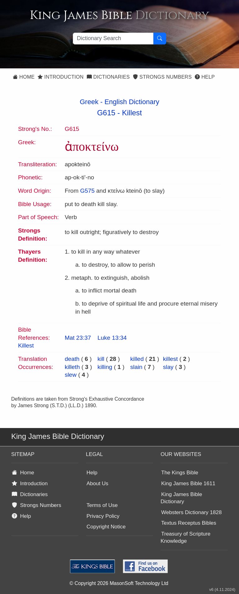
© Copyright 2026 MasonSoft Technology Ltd (118, 583)
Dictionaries (108, 77)
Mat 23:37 (78, 337)
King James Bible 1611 (188, 483)
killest (170, 359)
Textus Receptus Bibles (188, 523)
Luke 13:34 (112, 337)
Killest (132, 112)
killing (104, 367)
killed (136, 359)
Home (24, 77)
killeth (72, 367)
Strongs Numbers (162, 77)
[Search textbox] (113, 38)
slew (71, 374)
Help (205, 77)
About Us (97, 483)
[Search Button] (159, 38)
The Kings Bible (179, 473)
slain (136, 367)
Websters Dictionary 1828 (191, 512)
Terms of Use (102, 505)
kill (100, 359)
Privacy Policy (103, 516)
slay (168, 367)
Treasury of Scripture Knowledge (185, 537)
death (72, 359)
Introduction (60, 77)
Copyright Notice (106, 527)
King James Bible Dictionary (181, 497)
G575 (87, 190)
